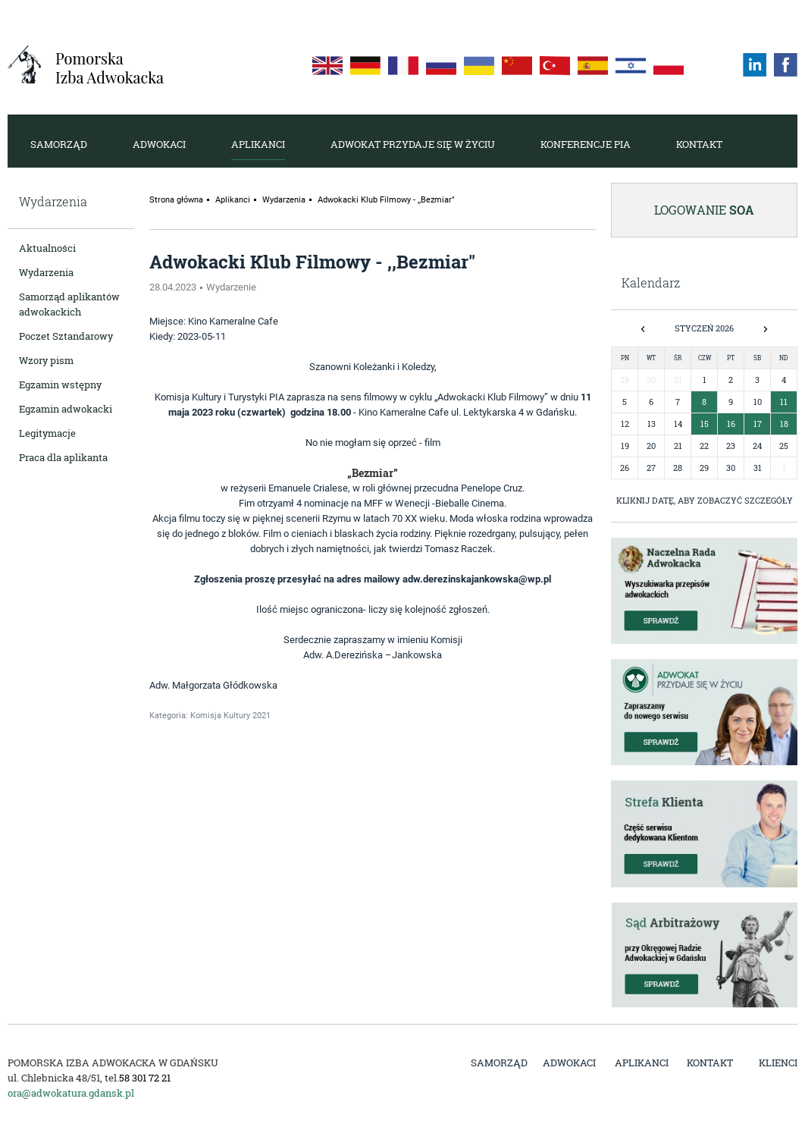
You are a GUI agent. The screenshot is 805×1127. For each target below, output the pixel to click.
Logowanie (704, 210)
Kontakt (699, 144)
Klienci (778, 1062)
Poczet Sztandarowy (66, 336)
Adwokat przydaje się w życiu (412, 144)
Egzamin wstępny (60, 384)
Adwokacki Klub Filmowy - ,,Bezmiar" (386, 200)
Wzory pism (46, 360)
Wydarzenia (46, 272)
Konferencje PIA (585, 144)
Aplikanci (258, 144)
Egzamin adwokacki (65, 409)
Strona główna (176, 200)
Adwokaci (159, 144)
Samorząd (58, 144)
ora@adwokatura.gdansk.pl (71, 1093)
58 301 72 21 (145, 1078)
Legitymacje (47, 433)
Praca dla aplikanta (63, 457)
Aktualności (47, 248)
